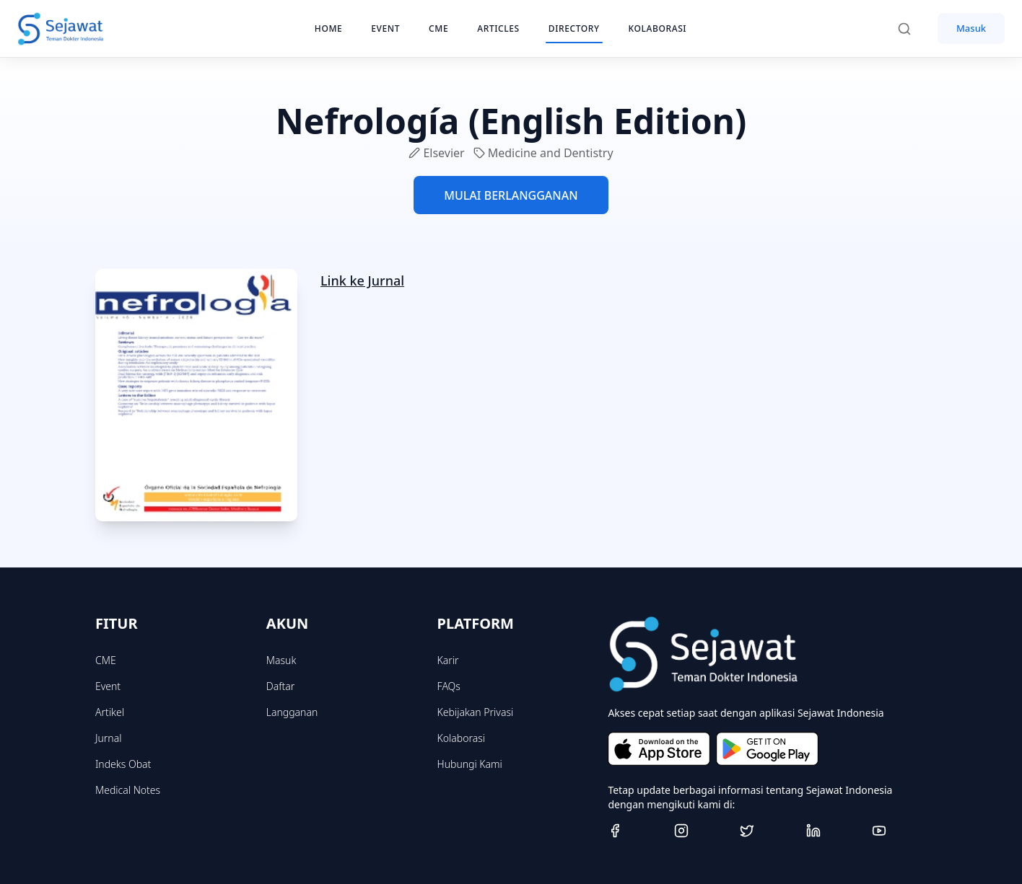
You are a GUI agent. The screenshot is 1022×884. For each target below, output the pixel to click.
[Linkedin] (833, 830)
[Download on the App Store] (659, 749)
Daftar (280, 686)
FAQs (448, 686)
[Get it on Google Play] (767, 749)
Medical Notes (127, 790)
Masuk (971, 28)
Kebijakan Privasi (475, 712)
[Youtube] (899, 830)
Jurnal (108, 738)
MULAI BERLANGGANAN (510, 195)
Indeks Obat (123, 764)
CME (105, 660)
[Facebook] (635, 830)
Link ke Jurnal (362, 280)
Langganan (292, 712)
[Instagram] (701, 830)
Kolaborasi (461, 738)
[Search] (911, 28)
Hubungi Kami (469, 764)
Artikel (109, 712)
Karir (448, 660)
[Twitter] (767, 830)
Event (108, 686)
